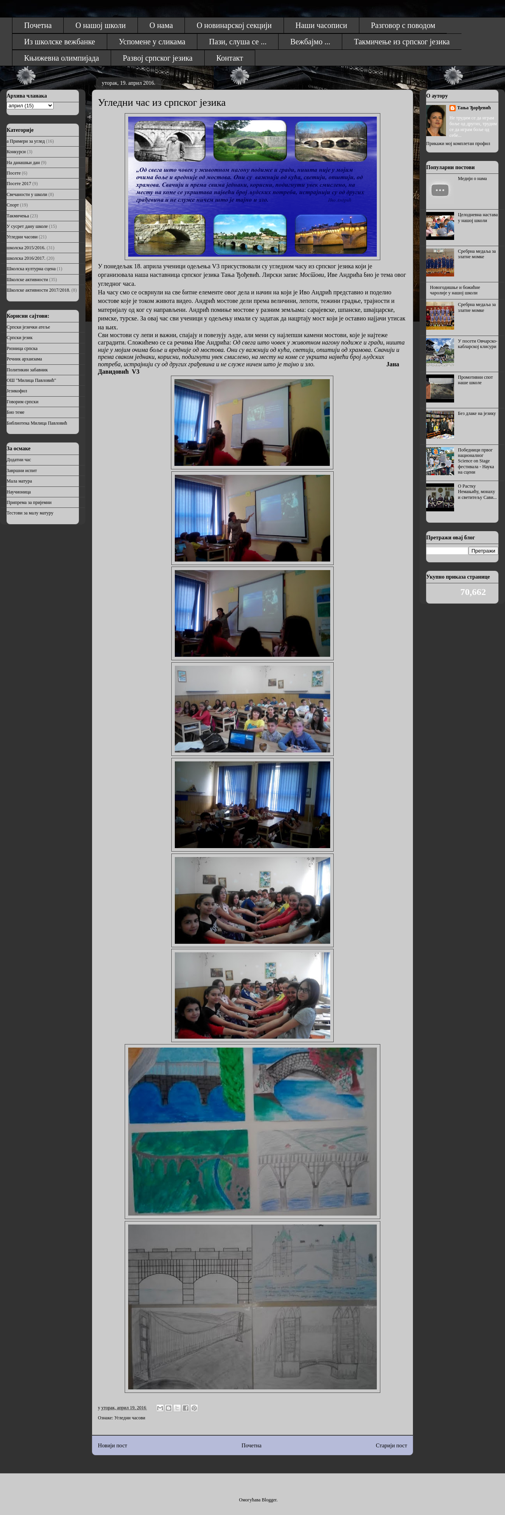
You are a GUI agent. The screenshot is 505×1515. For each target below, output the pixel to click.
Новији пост (112, 1445)
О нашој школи (100, 25)
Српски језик (20, 337)
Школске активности (27, 279)
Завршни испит (22, 470)
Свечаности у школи (27, 194)
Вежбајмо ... (310, 41)
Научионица (19, 492)
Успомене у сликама (152, 41)
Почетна (38, 25)
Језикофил (17, 391)
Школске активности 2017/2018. (38, 290)
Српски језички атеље (28, 327)
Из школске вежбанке (59, 41)
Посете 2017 (19, 183)
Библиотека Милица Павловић (37, 423)
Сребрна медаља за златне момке (477, 253)
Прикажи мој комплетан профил (458, 143)
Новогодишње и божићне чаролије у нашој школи (455, 290)
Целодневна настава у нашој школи (478, 217)
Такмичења (18, 216)
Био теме (15, 412)
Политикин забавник (27, 370)
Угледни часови (129, 1418)
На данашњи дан (23, 162)
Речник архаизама (24, 359)
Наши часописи (321, 25)
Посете (14, 173)
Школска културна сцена (31, 268)
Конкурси (16, 151)
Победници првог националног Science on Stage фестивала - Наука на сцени (476, 461)
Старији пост (391, 1445)
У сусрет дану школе (27, 226)
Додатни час (19, 459)
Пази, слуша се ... (237, 41)
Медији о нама (472, 178)
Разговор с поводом (403, 25)
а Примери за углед (26, 141)
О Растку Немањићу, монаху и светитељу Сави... (477, 491)
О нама (161, 25)
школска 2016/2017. (26, 258)
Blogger (269, 1500)
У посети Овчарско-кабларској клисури (477, 343)
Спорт (13, 205)
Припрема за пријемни (29, 502)
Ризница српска (22, 348)
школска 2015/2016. (26, 247)
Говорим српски (22, 401)
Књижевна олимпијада (61, 58)
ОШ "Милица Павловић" (31, 380)
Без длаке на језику (477, 413)
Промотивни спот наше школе (475, 379)
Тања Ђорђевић (474, 107)
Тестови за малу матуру (30, 513)
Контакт (229, 58)
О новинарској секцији (234, 25)
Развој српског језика (158, 58)
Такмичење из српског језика (401, 41)
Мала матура (19, 481)
